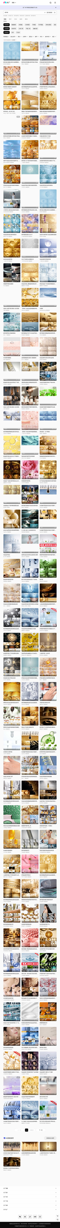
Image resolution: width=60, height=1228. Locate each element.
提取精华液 (27, 15)
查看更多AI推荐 (50, 1138)
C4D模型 (27, 24)
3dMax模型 (48, 24)
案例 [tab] (26, 19)
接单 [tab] (21, 19)
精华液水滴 (22, 15)
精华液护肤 (33, 15)
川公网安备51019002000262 (44, 1223)
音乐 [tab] (15, 19)
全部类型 (6, 24)
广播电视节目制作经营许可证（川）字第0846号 (24, 1226)
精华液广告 (10, 15)
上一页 (19, 1130)
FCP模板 (41, 24)
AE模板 (20, 24)
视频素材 (14, 24)
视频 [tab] (5, 19)
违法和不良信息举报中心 (40, 1226)
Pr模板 (34, 24)
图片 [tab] (10, 19)
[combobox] (14, 3)
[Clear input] (45, 12)
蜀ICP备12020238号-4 (33, 1223)
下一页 (40, 1130)
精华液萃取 (16, 15)
